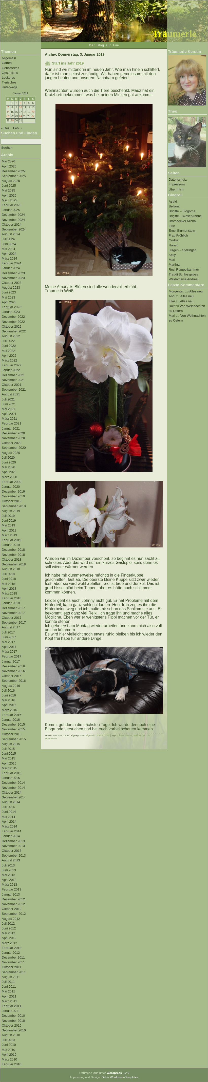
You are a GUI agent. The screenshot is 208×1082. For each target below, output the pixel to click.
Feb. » (17, 128)
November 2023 (13, 278)
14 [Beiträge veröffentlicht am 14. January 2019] (8, 112)
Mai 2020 (8, 467)
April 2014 (9, 821)
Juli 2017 (8, 632)
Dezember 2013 (13, 841)
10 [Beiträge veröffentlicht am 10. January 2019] (20, 107)
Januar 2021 (11, 428)
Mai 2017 (8, 642)
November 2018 (13, 555)
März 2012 (9, 943)
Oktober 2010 (12, 1025)
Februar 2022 (11, 365)
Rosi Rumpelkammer (184, 269)
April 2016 (9, 705)
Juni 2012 (9, 928)
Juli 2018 (8, 574)
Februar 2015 (11, 773)
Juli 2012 (8, 923)
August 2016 (11, 686)
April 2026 (9, 166)
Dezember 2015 (13, 724)
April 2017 (9, 647)
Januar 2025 (11, 210)
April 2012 (9, 938)
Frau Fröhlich (178, 235)
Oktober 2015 (12, 734)
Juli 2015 (8, 749)
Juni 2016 (9, 695)
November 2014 (13, 788)
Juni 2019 (9, 520)
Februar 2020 (11, 482)
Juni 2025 (9, 185)
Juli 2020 (8, 457)
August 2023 (11, 287)
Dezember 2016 (13, 666)
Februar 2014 (11, 831)
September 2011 (14, 972)
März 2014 (9, 826)
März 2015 (9, 768)
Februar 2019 (11, 540)
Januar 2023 (11, 312)
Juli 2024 (8, 239)
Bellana (174, 206)
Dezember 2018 (13, 549)
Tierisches (9, 82)
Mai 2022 (8, 351)
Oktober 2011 (12, 967)
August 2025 (11, 181)
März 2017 (9, 651)
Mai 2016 (8, 700)
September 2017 (14, 622)
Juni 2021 (9, 404)
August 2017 (11, 627)
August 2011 (11, 977)
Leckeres (8, 77)
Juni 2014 (9, 812)
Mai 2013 (8, 875)
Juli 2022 (8, 341)
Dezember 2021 (13, 375)
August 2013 (11, 860)
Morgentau (176, 291)
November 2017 (13, 613)
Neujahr (128, 735)
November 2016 (13, 671)
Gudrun (174, 240)
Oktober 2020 (12, 443)
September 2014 (14, 797)
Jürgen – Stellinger (182, 250)
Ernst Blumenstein (182, 230)
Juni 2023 (9, 292)
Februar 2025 (11, 205)
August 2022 (11, 336)
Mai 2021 (8, 409)
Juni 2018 (9, 579)
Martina (174, 264)
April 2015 (9, 763)
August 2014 (11, 802)
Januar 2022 (11, 370)
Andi (172, 296)
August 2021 (11, 394)
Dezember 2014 (13, 782)
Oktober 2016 (12, 676)
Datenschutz (178, 179)
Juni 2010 (9, 1045)
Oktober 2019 (12, 501)
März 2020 (9, 477)
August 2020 (11, 453)
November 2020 (13, 438)
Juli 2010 (8, 1040)
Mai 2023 (8, 297)
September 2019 (14, 506)
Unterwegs (9, 87)
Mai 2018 (8, 584)
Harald (173, 245)
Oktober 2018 (12, 559)
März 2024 (9, 258)
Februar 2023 (11, 307)
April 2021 (9, 414)
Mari (172, 260)
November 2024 (13, 220)
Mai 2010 (8, 1050)
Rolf (172, 306)
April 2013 (9, 880)
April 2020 (9, 472)
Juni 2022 (9, 346)
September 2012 (14, 914)
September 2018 (14, 564)
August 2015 (11, 744)
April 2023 (9, 302)
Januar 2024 (11, 268)
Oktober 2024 (12, 224)
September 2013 (14, 855)
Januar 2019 (11, 545)
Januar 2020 (11, 487)
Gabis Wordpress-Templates (120, 1077)
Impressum (177, 184)
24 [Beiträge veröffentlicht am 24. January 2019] (20, 116)
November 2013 (13, 846)
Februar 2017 (11, 656)
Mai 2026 (8, 161)
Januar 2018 (11, 603)
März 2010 (9, 1059)
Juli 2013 (8, 865)
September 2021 (14, 389)
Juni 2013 (9, 870)
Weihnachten (140, 735)
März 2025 (9, 200)
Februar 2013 (11, 889)
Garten (7, 63)
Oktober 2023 (12, 283)
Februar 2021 (11, 423)
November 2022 (13, 322)
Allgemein (9, 58)
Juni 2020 (9, 462)
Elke (172, 226)
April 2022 (9, 355)
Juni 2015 (9, 753)
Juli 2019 (8, 516)
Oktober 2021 (12, 385)
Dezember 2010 (13, 1015)
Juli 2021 (8, 399)
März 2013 (9, 884)
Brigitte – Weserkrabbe (185, 216)
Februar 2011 (11, 1006)
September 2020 (14, 448)
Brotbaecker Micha (182, 221)
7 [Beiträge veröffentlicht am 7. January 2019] (8, 107)
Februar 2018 (11, 598)
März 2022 (9, 360)
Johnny (120, 735)
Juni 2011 (9, 986)
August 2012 (11, 919)
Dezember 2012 (13, 899)
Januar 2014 (11, 836)
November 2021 (13, 380)
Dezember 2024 (13, 215)
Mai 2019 (8, 525)
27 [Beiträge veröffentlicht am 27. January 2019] (32, 116)
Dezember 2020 (13, 433)
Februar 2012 (11, 948)
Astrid (173, 201)
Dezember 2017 (13, 608)
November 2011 (13, 962)
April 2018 (9, 588)
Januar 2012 (11, 952)
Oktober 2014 (12, 792)
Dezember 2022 (13, 317)
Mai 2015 (8, 758)
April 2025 (9, 195)
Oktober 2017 (12, 618)
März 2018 (9, 593)
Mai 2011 (8, 991)
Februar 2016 (11, 715)
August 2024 (11, 234)
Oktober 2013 (12, 851)
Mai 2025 (8, 190)
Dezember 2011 (13, 957)
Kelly (172, 255)
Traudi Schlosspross (183, 274)
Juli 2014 (8, 807)
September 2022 (14, 331)
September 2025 (14, 176)
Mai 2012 (8, 933)
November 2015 (13, 729)
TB (108, 735)
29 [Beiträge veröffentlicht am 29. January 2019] (12, 120)
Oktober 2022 (12, 326)
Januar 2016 (11, 720)
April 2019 (9, 530)
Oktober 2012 (12, 909)
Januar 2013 (11, 894)
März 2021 (9, 418)
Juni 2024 (9, 244)
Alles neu (196, 291)
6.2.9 (118, 1072)
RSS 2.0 (101, 735)
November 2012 (13, 904)
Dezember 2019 (13, 491)
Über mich (176, 189)
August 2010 (11, 1035)
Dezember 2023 (13, 273)
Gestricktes (10, 73)
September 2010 (14, 1030)
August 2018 (11, 569)
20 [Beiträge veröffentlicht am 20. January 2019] (32, 112)
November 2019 (13, 496)
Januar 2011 (11, 1011)
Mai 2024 (8, 249)
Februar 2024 (11, 263)
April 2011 (9, 996)
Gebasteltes (10, 68)
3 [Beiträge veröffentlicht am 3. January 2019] (20, 103)
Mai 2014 (8, 817)
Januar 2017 (11, 661)
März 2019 (9, 535)
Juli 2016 (8, 690)
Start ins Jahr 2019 (68, 63)
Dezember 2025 (13, 171)
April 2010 (9, 1054)
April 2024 (9, 254)
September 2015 (14, 739)
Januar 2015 (11, 778)
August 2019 (11, 511)
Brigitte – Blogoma (182, 211)
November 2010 (13, 1021)
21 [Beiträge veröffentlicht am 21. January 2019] (8, 116)
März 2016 (9, 710)
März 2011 (9, 1001)
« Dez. (5, 128)
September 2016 (14, 681)
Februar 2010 (11, 1064)
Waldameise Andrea (183, 279)
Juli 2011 (8, 982)
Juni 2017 (9, 637)
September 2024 (14, 229)
